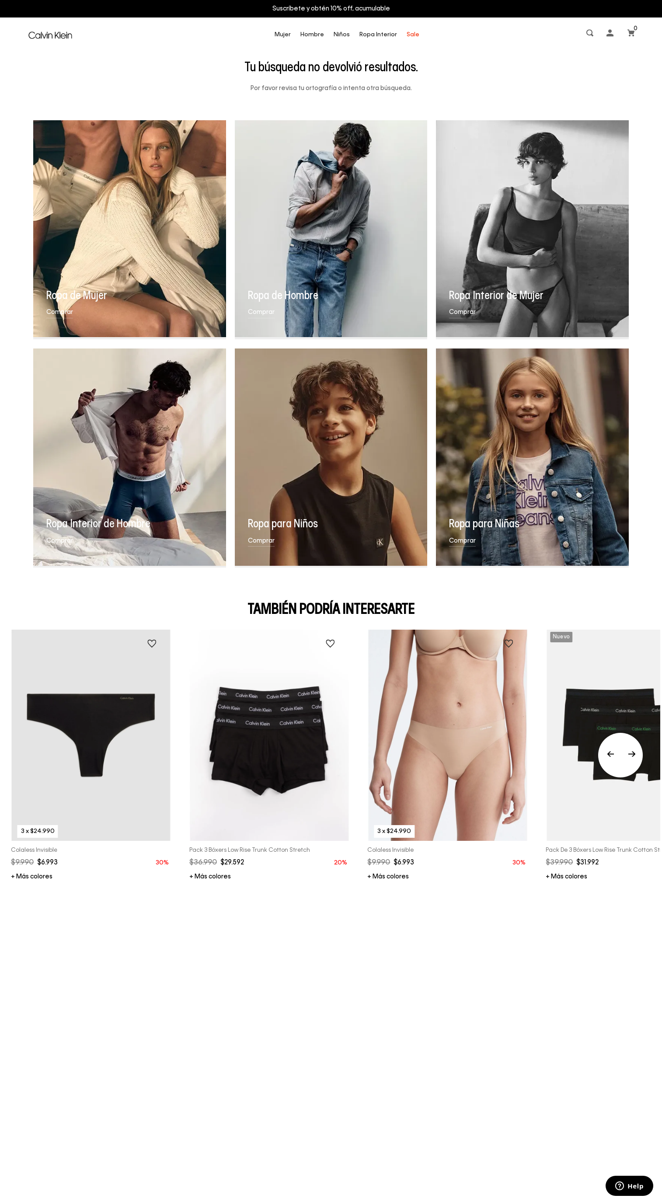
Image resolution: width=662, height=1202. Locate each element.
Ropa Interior (378, 35)
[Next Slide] (631, 755)
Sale (413, 35)
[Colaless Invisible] (91, 755)
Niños (342, 35)
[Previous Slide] (620, 755)
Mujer (283, 35)
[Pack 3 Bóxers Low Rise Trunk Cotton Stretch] (269, 755)
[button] (590, 34)
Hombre (312, 35)
